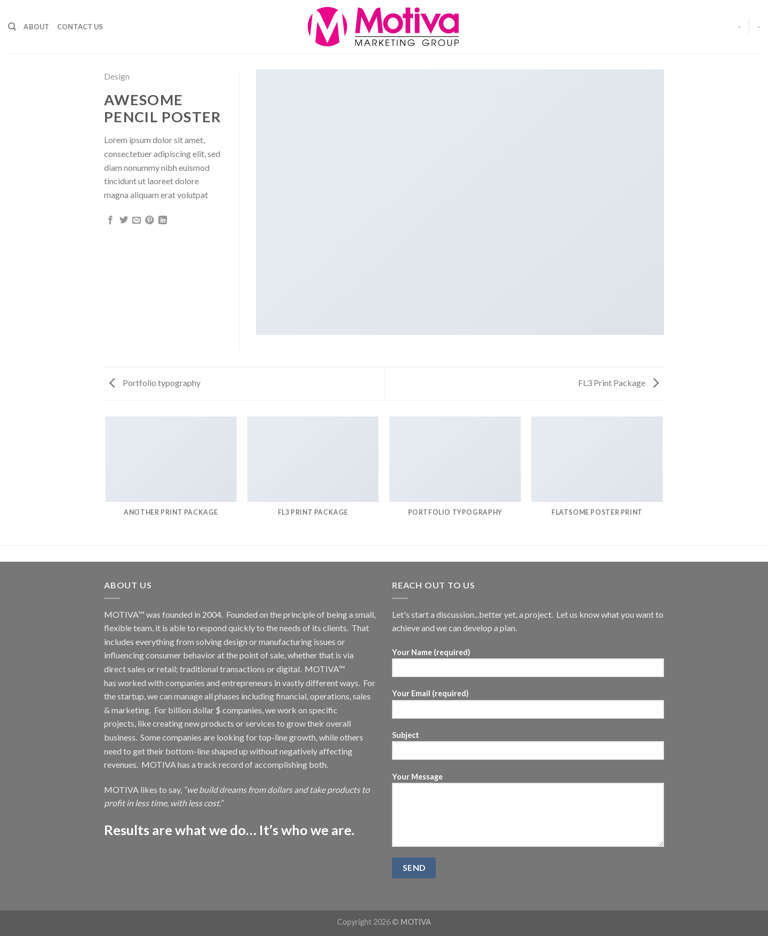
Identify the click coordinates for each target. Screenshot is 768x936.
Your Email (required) (528, 707)
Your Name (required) (528, 666)
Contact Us (80, 26)
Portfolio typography (155, 382)
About (36, 26)
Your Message (528, 813)
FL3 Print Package (618, 382)
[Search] (12, 27)
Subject (528, 748)
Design (117, 76)
